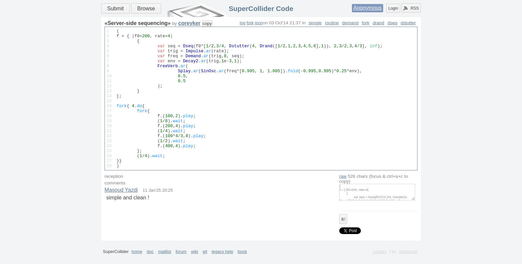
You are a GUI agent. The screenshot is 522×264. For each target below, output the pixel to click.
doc (150, 261)
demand (350, 22)
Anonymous (368, 8)
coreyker (189, 23)
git (205, 261)
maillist (164, 261)
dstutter (408, 22)
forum (181, 261)
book (242, 261)
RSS (411, 8)
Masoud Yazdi (121, 200)
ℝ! (343, 229)
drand (378, 22)
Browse (146, 8)
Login (393, 8)
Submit (115, 8)
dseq (392, 22)
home (136, 261)
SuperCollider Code (261, 8)
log (242, 22)
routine (332, 22)
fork (366, 22)
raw (343, 186)
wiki (194, 261)
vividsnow (408, 261)
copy (207, 23)
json (259, 22)
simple (315, 22)
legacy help (222, 261)
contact (380, 261)
